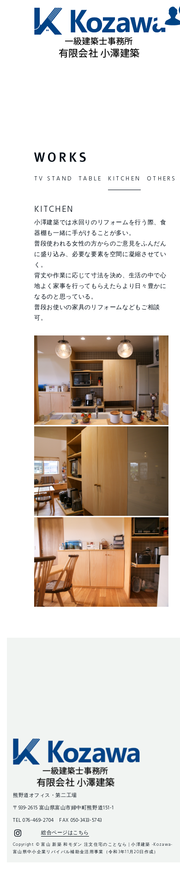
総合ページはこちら (65, 833)
